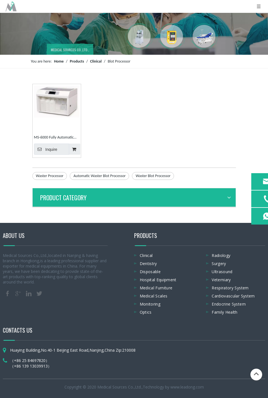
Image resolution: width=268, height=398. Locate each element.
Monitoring (150, 304)
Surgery (219, 263)
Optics (146, 312)
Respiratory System (230, 287)
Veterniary (221, 279)
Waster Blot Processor (153, 175)
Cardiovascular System (233, 296)
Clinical (146, 255)
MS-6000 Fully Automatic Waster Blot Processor (54, 138)
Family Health (225, 312)
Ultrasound (222, 271)
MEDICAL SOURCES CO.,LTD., (70, 50)
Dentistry (148, 263)
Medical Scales (154, 296)
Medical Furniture (156, 287)
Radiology (221, 255)
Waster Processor (50, 175)
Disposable (150, 271)
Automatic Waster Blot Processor (99, 175)
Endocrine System (229, 304)
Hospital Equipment (158, 279)
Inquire (45, 149)
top (256, 374)
